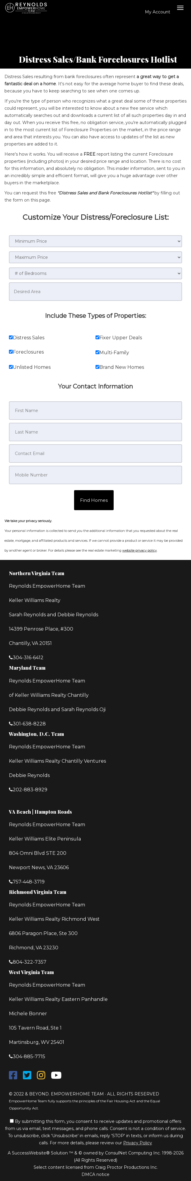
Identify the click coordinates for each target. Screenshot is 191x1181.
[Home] (27, 7)
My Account (154, 12)
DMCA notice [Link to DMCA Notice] (95, 1174)
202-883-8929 (30, 790)
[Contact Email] (95, 453)
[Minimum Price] (95, 241)
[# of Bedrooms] (95, 273)
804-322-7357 (29, 962)
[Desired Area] (95, 291)
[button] (94, 500)
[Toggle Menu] (180, 8)
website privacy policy (139, 550)
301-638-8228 (29, 724)
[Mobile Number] (95, 475)
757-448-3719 (29, 882)
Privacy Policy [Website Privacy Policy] (137, 1143)
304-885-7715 (29, 1056)
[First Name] (95, 410)
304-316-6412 (28, 657)
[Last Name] (95, 432)
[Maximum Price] (95, 257)
